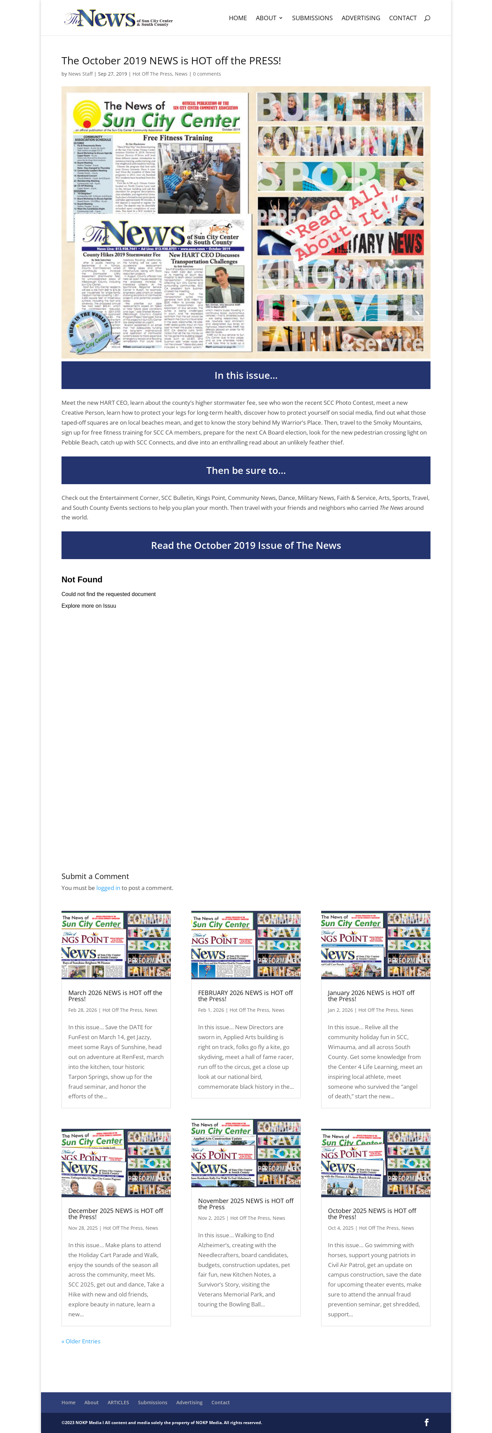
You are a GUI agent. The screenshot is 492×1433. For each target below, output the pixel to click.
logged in (108, 888)
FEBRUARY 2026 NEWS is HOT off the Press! (245, 996)
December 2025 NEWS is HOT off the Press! (115, 1213)
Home (238, 18)
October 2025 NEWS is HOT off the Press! (372, 1213)
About (266, 18)
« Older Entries (81, 1341)
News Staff (80, 73)
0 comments (207, 73)
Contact (403, 18)
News (181, 73)
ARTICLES (118, 1402)
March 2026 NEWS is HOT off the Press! (115, 996)
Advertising (361, 18)
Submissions (312, 18)
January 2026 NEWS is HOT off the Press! (371, 996)
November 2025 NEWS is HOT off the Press (245, 1204)
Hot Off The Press (152, 73)
